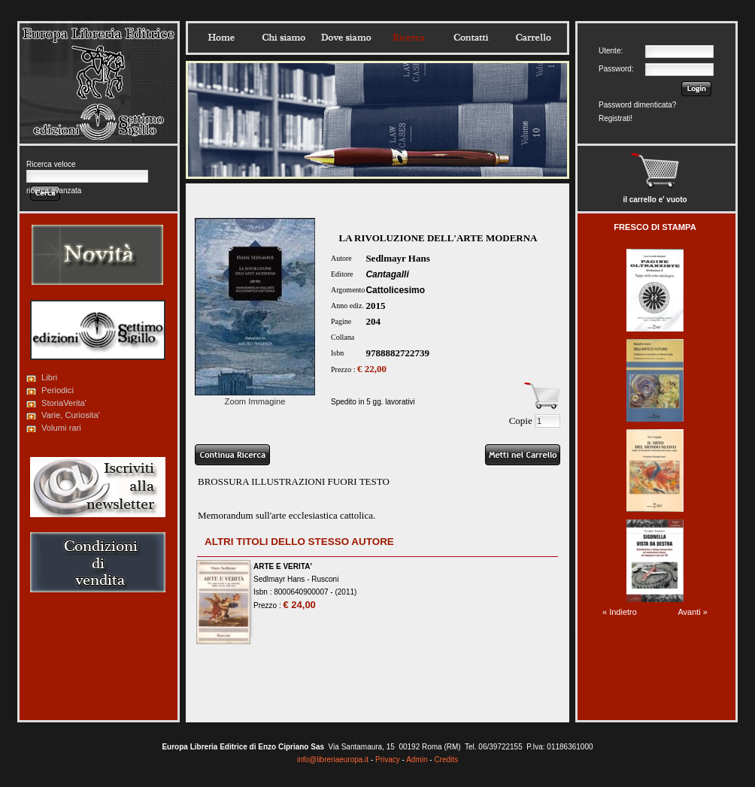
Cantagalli (386, 274)
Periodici (57, 390)
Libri (49, 377)
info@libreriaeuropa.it (332, 759)
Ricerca (408, 37)
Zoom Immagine (255, 397)
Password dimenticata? (637, 105)
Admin (416, 759)
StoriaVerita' (63, 402)
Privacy (387, 759)
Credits (446, 759)
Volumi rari (61, 427)
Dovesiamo (346, 37)
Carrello (533, 37)
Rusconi (324, 579)
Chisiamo (283, 37)
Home (221, 37)
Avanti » (693, 611)
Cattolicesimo (395, 290)
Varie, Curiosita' (70, 414)
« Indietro (619, 611)
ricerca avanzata (53, 190)
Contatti (471, 37)
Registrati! (615, 118)
